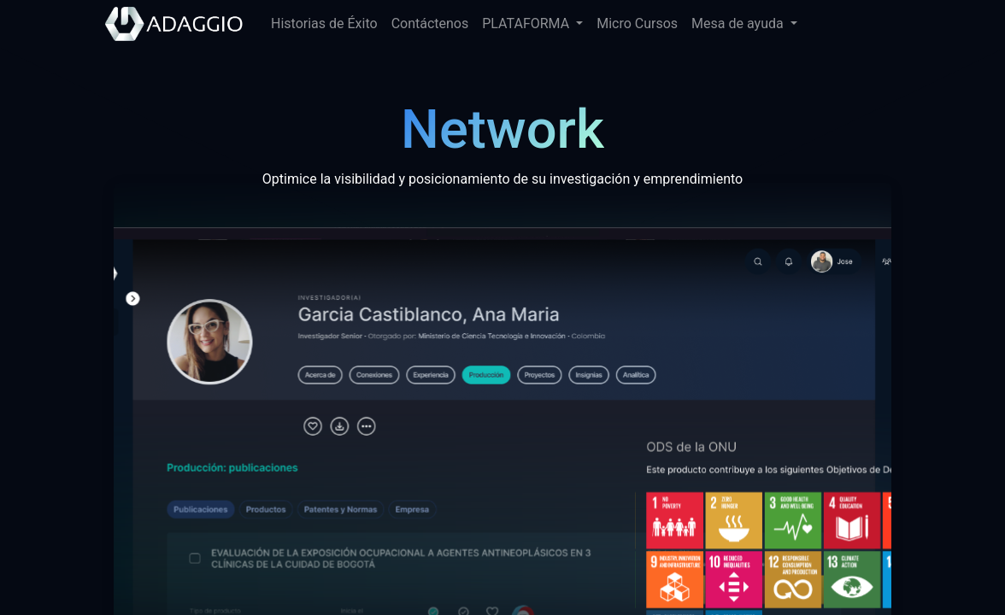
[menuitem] (324, 24)
